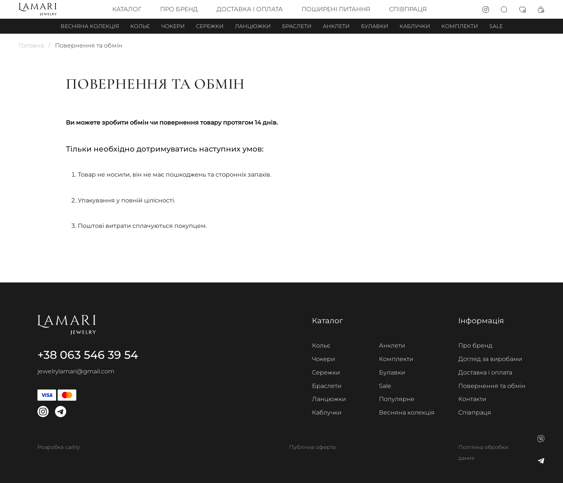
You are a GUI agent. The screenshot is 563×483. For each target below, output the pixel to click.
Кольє (140, 26)
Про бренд (179, 9)
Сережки (210, 26)
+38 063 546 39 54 (87, 355)
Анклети (336, 26)
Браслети (297, 26)
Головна (31, 45)
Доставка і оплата (250, 9)
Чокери (173, 26)
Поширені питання (336, 9)
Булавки (374, 26)
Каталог (126, 9)
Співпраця (408, 9)
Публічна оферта (312, 447)
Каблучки (415, 26)
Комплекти (459, 26)
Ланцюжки (253, 26)
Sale (496, 26)
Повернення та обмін (492, 385)
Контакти (472, 399)
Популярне (396, 399)
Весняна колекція (90, 26)
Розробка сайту (58, 447)
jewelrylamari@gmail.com (75, 371)
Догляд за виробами (490, 359)
